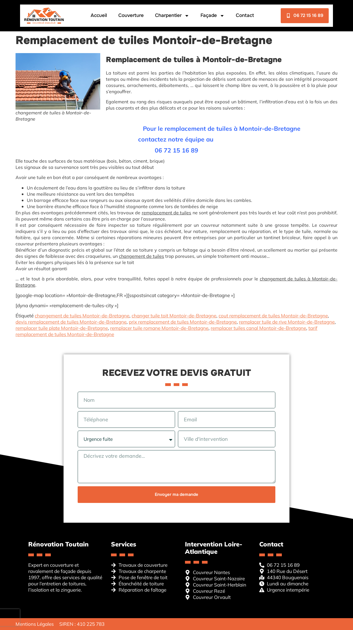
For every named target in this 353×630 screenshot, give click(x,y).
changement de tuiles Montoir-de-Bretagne (82, 316)
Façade (212, 15)
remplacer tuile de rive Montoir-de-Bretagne (287, 322)
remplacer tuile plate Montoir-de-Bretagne (62, 328)
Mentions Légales (35, 624)
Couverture (130, 15)
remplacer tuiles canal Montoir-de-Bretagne (258, 328)
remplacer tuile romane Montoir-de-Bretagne (159, 328)
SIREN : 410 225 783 (81, 624)
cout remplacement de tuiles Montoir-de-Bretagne (273, 316)
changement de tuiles (141, 256)
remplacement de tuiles (166, 212)
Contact (245, 15)
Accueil (98, 15)
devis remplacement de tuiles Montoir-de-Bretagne (71, 322)
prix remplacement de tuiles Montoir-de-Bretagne (183, 322)
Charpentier (172, 15)
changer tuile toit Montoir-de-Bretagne (174, 316)
